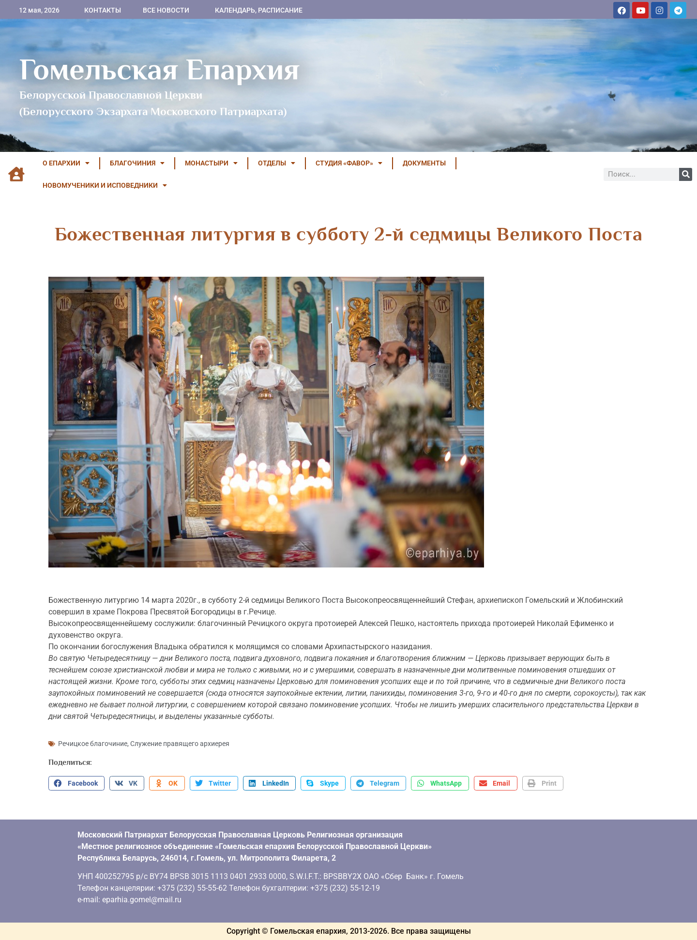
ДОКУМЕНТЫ (424, 163)
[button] (76, 783)
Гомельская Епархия (159, 69)
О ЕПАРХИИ (66, 163)
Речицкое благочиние (92, 743)
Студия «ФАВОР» (349, 163)
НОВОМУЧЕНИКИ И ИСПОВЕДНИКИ (105, 185)
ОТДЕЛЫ (276, 163)
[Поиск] (685, 174)
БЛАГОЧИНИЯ (137, 163)
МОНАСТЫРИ (211, 163)
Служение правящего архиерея (179, 743)
